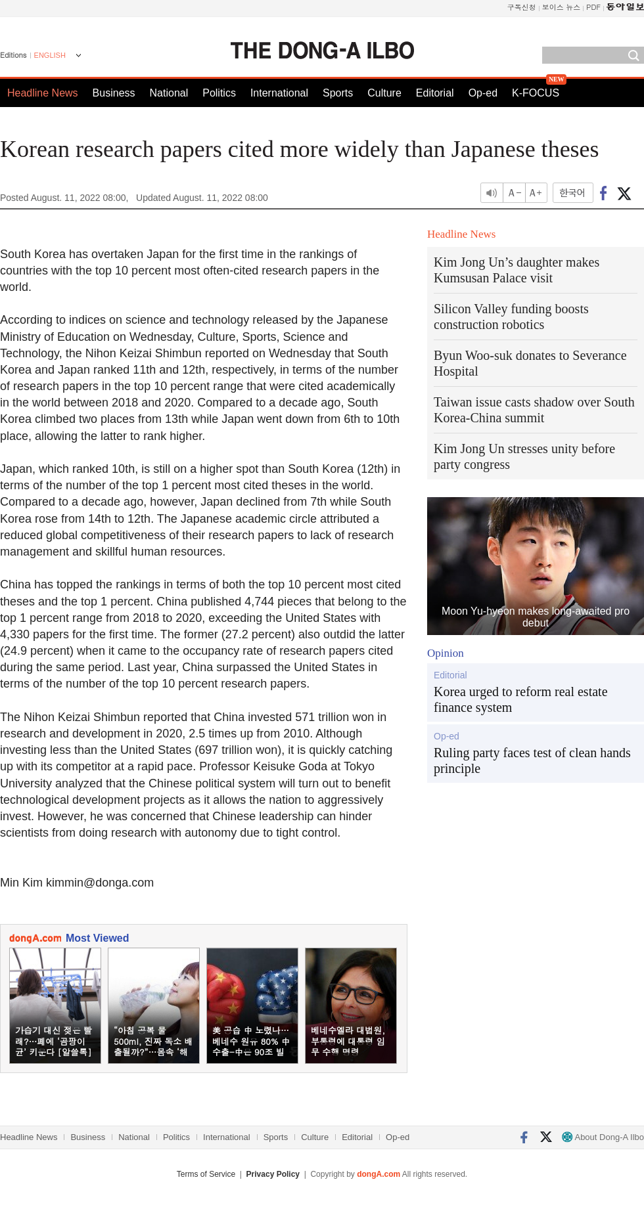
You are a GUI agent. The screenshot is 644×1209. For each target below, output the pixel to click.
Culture (384, 93)
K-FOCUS (535, 93)
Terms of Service (206, 1174)
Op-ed (483, 93)
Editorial (435, 93)
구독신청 (521, 7)
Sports (338, 93)
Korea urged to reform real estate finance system (521, 699)
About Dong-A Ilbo (603, 1137)
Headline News (42, 93)
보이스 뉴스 (561, 7)
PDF (593, 7)
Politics (219, 93)
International (279, 93)
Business (114, 93)
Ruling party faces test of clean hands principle (532, 760)
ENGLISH (50, 55)
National (169, 93)
